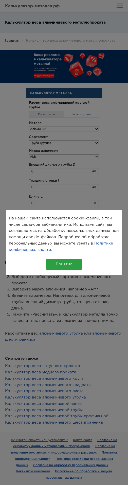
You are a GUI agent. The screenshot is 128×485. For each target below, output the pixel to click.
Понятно (64, 264)
